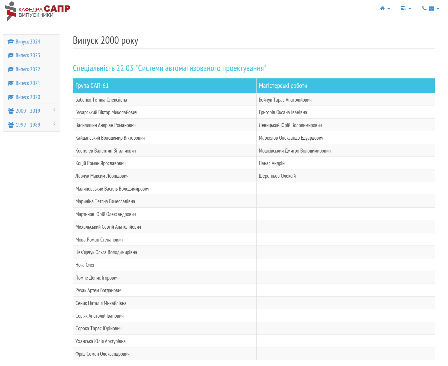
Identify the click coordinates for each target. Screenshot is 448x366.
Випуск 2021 (23, 82)
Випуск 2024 (23, 41)
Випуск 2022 (23, 69)
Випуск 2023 (23, 55)
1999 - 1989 (31, 124)
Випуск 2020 (23, 96)
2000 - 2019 (31, 110)
